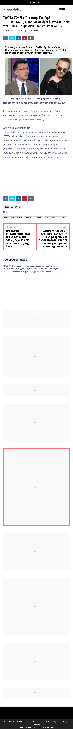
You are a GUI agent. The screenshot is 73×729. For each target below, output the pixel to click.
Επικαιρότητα (17, 218)
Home (22, 727)
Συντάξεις (55, 218)
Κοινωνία (28, 218)
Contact (50, 727)
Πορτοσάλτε (38, 218)
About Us (31, 727)
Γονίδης (7, 218)
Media (35, 31)
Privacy (41, 727)
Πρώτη (47, 218)
